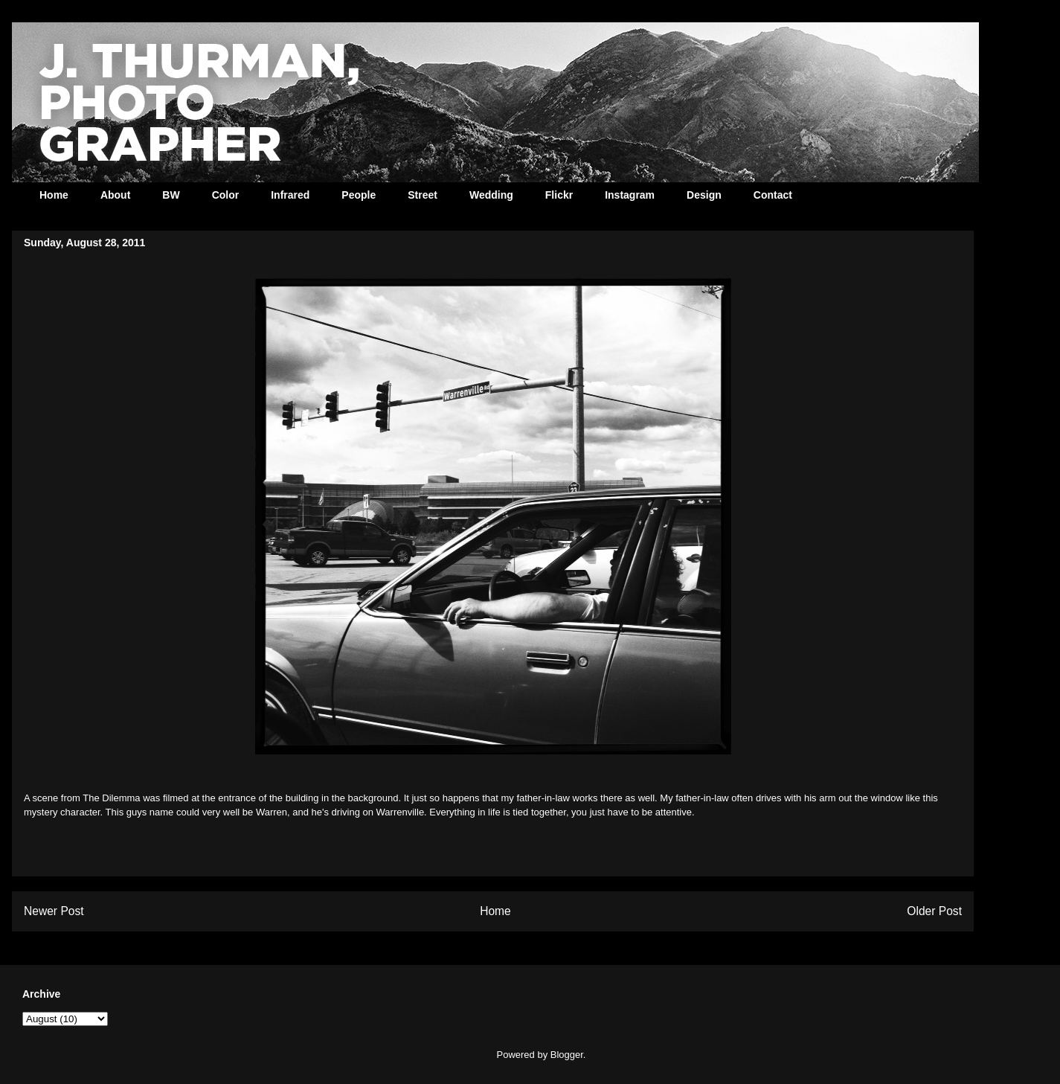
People (358, 195)
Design (704, 195)
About (115, 195)
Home (53, 195)
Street (422, 195)
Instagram (630, 195)
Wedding (491, 195)
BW (170, 195)
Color (226, 195)
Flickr (559, 195)
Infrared (290, 195)
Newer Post (54, 911)
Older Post (934, 911)
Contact (773, 195)
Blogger (566, 1054)
